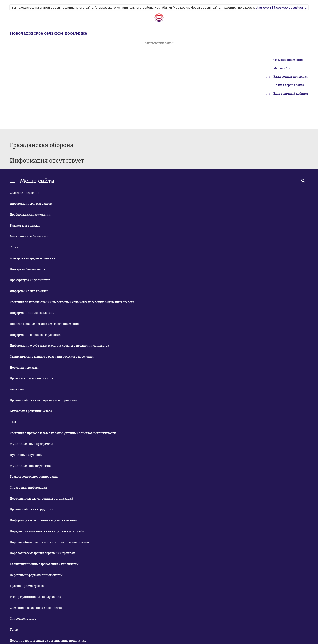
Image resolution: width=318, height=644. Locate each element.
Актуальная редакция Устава (31, 411)
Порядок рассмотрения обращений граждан (42, 553)
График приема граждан (28, 586)
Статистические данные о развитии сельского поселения (52, 356)
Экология (17, 389)
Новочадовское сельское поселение (48, 33)
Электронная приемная (290, 76)
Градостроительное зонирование (34, 476)
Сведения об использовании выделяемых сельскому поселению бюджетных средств (72, 302)
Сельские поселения (288, 60)
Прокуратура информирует (30, 280)
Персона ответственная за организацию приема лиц (48, 640)
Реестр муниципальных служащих (35, 597)
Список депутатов (23, 618)
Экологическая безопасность (31, 236)
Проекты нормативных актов (31, 378)
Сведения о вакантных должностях (36, 608)
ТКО (13, 422)
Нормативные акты (24, 367)
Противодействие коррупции (31, 509)
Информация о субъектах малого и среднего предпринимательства (59, 345)
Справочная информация (28, 487)
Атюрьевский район (159, 43)
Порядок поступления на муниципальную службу (47, 531)
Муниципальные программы (31, 444)
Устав (14, 629)
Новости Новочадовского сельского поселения (44, 324)
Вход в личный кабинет (290, 93)
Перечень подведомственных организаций (41, 498)
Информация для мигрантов (31, 203)
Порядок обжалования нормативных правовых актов (49, 542)
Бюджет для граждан (25, 225)
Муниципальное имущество (31, 466)
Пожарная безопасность (27, 269)
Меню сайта (281, 68)
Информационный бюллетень (32, 313)
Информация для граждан (29, 291)
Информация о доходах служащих (35, 335)
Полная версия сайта (288, 85)
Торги (14, 247)
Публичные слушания (26, 455)
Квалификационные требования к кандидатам (44, 564)
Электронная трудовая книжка (32, 258)
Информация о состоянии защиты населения (43, 520)
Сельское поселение (24, 193)
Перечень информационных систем (36, 575)
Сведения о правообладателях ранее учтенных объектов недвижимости (63, 433)
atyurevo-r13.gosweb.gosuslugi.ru (281, 7)
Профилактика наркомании (30, 214)
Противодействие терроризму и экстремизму (43, 400)
